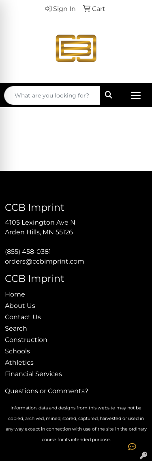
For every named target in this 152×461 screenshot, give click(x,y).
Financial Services (33, 374)
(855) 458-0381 (28, 251)
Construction (26, 340)
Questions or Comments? (46, 391)
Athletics (19, 362)
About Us (20, 305)
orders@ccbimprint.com (44, 261)
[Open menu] (136, 95)
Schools (17, 351)
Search (16, 328)
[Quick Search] (52, 95)
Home (15, 294)
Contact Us (23, 317)
